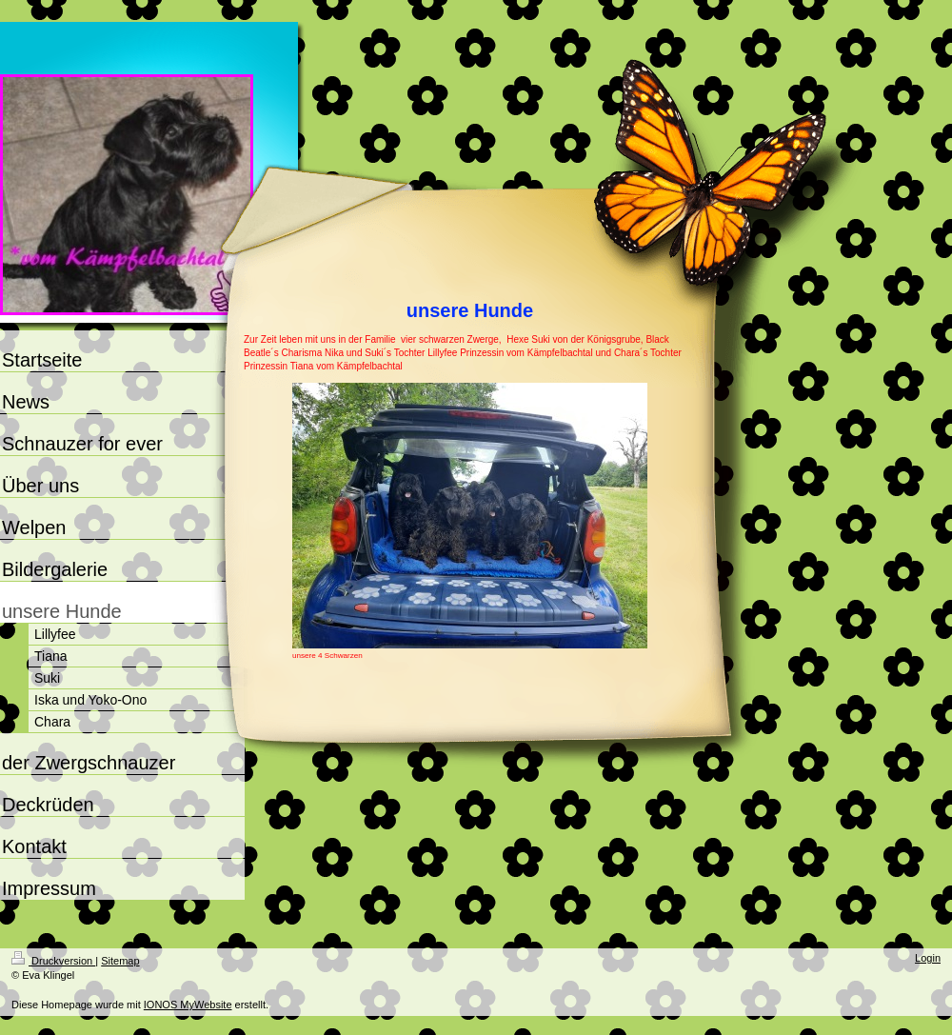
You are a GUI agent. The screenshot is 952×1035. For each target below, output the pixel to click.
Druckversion (53, 960)
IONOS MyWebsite (188, 1004)
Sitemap (120, 960)
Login (928, 958)
